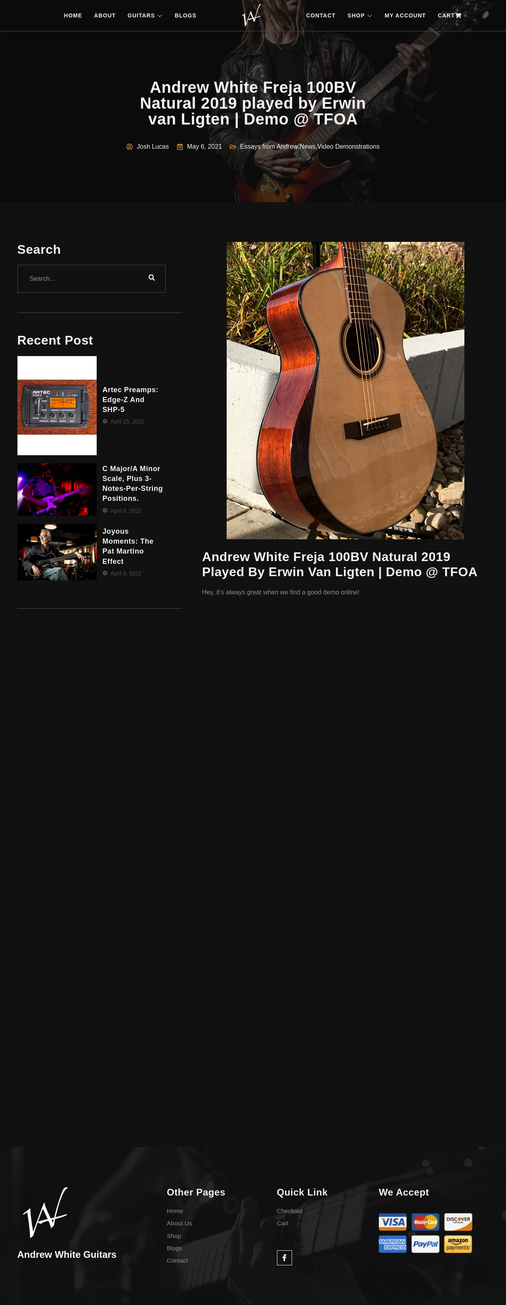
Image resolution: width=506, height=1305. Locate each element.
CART (450, 15)
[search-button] (152, 279)
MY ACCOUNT (405, 15)
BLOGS (186, 15)
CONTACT (321, 15)
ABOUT (105, 15)
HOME (73, 15)
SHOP (360, 15)
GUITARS (145, 15)
